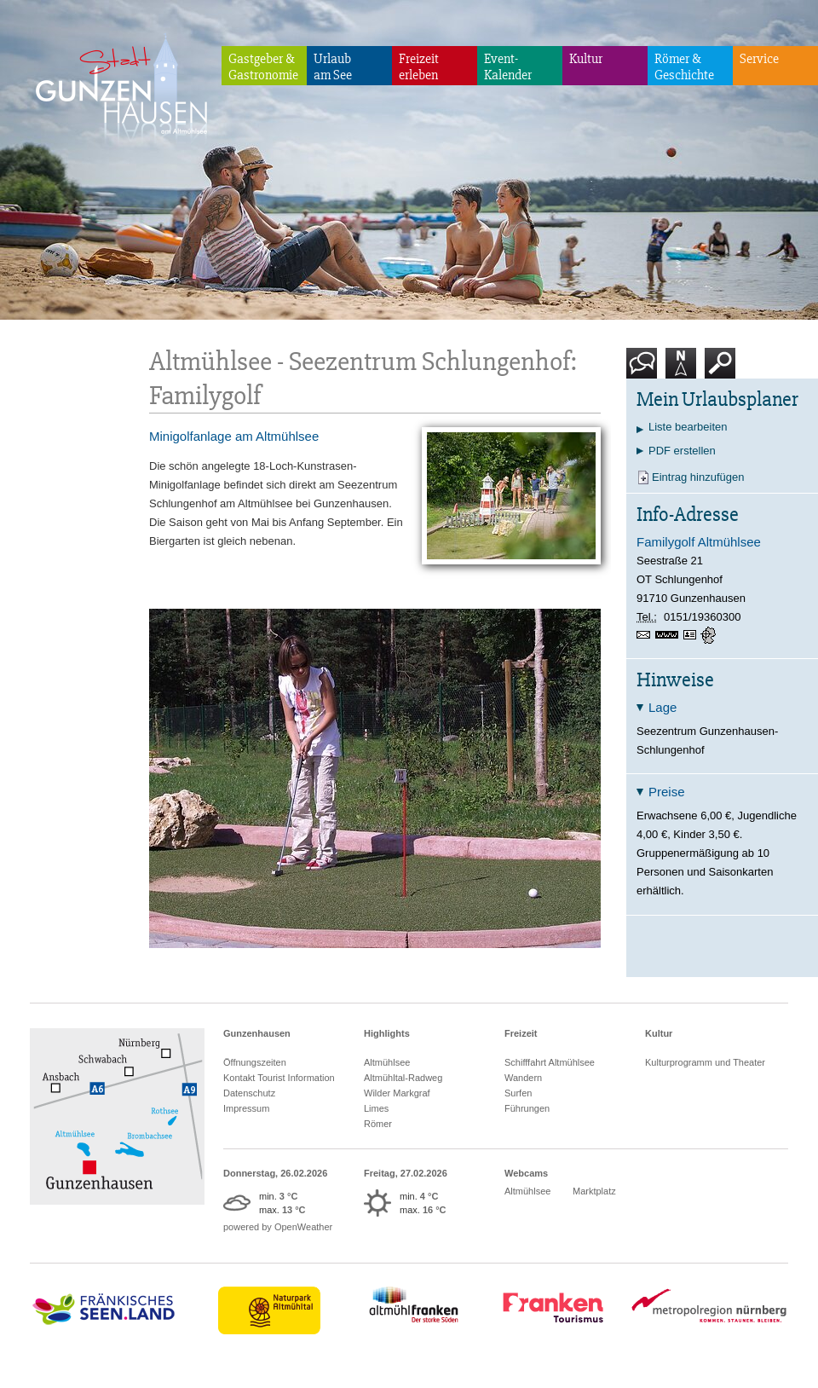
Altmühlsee (387, 1062)
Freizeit (521, 1033)
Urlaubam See (333, 67)
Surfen (518, 1093)
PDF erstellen (682, 450)
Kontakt (645, 369)
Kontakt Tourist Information (279, 1078)
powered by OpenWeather (277, 1227)
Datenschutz (249, 1093)
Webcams (526, 1173)
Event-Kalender (508, 67)
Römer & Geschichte (684, 67)
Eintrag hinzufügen (698, 477)
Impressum (246, 1108)
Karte (680, 369)
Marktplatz (594, 1191)
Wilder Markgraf (397, 1093)
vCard (691, 635)
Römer (378, 1124)
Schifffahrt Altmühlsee (549, 1062)
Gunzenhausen (257, 1033)
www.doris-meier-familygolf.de (669, 636)
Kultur (585, 58)
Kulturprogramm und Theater (705, 1062)
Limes (376, 1108)
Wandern (523, 1078)
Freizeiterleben (419, 67)
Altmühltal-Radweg (403, 1078)
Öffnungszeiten (254, 1062)
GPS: (709, 635)
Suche (720, 369)
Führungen (527, 1108)
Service (759, 58)
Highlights (387, 1033)
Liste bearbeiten (688, 426)
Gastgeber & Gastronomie (263, 67)
